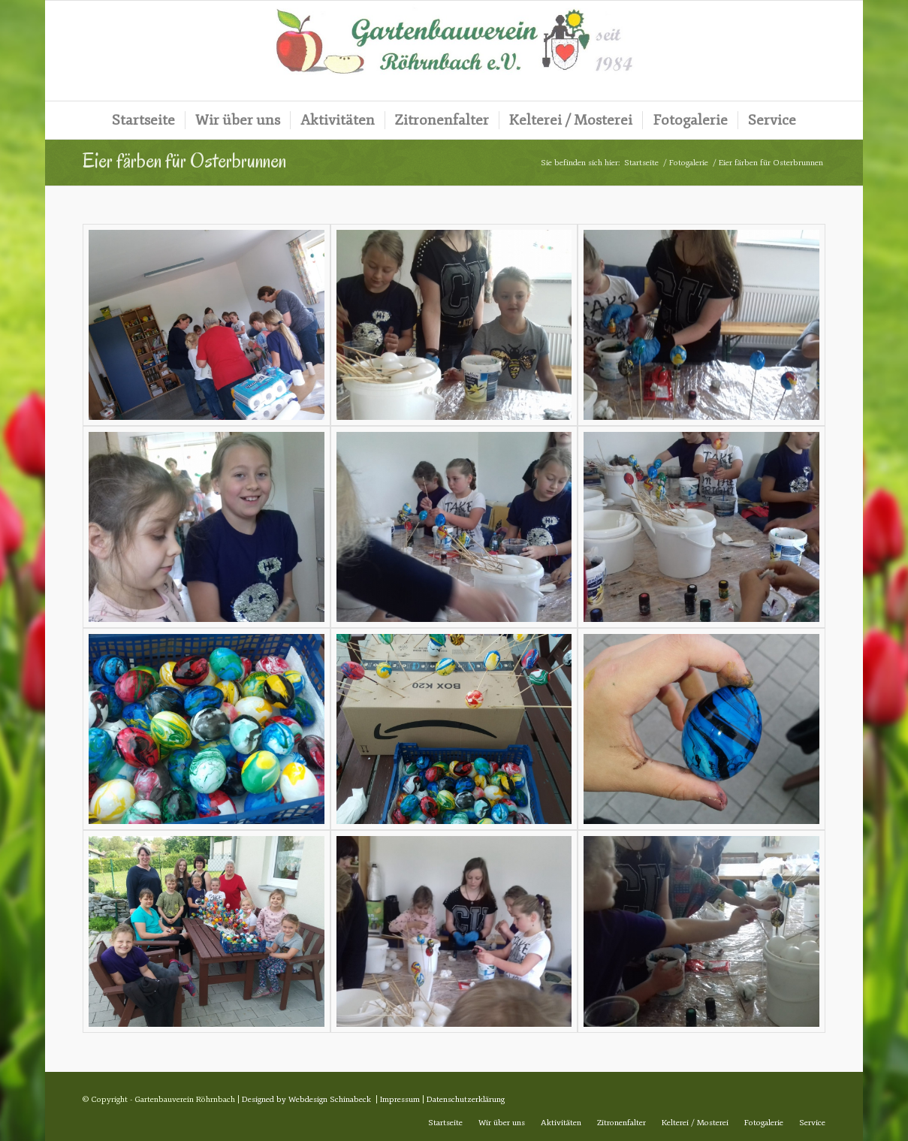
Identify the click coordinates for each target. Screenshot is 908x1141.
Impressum (400, 1099)
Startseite (641, 163)
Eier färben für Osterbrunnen (184, 160)
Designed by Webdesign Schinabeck (306, 1099)
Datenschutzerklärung (466, 1099)
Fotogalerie (688, 163)
